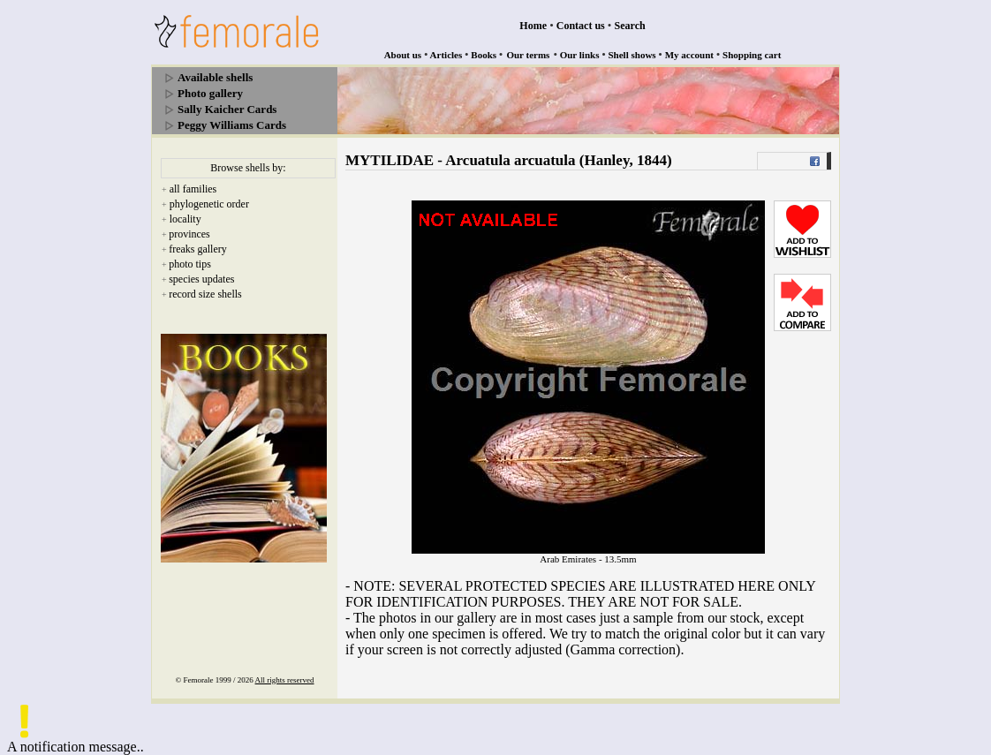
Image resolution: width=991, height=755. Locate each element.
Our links (580, 54)
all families (193, 189)
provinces (189, 234)
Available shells (215, 77)
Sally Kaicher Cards (227, 109)
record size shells (205, 294)
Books (483, 54)
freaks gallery (198, 249)
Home (533, 25)
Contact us (580, 25)
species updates (201, 279)
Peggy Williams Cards (232, 125)
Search (630, 25)
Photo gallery (210, 93)
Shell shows (632, 54)
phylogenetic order (209, 204)
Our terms (527, 54)
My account (689, 54)
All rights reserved (284, 680)
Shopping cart (751, 54)
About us (403, 54)
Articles (446, 54)
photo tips (190, 264)
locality (185, 219)
